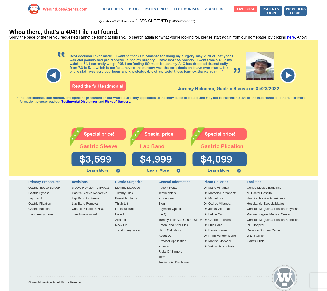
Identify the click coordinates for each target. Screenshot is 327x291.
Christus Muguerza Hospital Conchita (273, 220)
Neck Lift (121, 225)
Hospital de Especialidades (266, 203)
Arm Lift (120, 220)
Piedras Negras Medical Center (269, 214)
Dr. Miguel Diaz (214, 198)
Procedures (166, 198)
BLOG (134, 9)
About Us (165, 235)
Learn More (98, 170)
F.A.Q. (163, 214)
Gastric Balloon (39, 209)
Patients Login (271, 11)
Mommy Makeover (128, 187)
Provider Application (172, 241)
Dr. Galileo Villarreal (217, 203)
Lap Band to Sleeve (85, 198)
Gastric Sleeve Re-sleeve (89, 193)
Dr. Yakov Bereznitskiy (219, 246)
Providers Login (296, 11)
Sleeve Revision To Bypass (91, 187)
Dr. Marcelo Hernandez (220, 193)
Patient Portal (168, 187)
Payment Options (171, 209)
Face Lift (121, 214)
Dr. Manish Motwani (217, 241)
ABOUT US (214, 9)
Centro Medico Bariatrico (264, 187)
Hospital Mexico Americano (266, 198)
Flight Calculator (170, 230)
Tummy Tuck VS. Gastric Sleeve (181, 220)
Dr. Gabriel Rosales (217, 220)
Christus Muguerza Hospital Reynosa (273, 209)
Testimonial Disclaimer (79, 101)
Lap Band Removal (85, 203)
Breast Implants (126, 198)
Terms (163, 257)
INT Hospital (255, 225)
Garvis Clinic (256, 241)
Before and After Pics (173, 225)
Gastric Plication (39, 203)
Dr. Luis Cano (213, 225)
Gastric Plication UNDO (88, 209)
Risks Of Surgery (170, 251)
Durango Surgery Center (264, 230)
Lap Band (35, 198)
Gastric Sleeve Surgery (44, 187)
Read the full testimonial (97, 86)
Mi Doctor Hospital (260, 193)
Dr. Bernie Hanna (216, 230)
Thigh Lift (121, 203)
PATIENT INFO (156, 9)
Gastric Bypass (38, 193)
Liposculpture (124, 209)
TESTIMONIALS (186, 9)
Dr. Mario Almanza (216, 187)
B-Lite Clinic (255, 235)
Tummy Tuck (124, 193)
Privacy (164, 246)
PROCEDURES (111, 9)
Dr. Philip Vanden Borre (220, 235)
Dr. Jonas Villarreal (217, 209)
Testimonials (167, 193)
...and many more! (41, 214)
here (291, 37)
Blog (162, 203)
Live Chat (245, 9)
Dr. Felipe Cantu (215, 214)
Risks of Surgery (117, 101)
